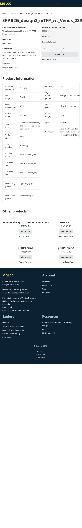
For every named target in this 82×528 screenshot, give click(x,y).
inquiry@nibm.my (21, 293)
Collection (46, 281)
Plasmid (13, 13)
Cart (44, 289)
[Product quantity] (54, 48)
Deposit (5, 322)
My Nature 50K (48, 333)
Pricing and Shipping (11, 334)
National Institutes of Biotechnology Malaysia (57, 324)
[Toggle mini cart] (61, 3)
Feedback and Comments (13, 330)
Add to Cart (60, 54)
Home (5, 13)
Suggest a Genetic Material (13, 326)
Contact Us (6, 337)
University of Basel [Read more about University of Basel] (10, 67)
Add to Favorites (49, 59)
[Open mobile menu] (79, 3)
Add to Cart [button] (25, 231)
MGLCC (5, 3)
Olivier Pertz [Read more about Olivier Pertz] (7, 43)
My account (47, 285)
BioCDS (45, 329)
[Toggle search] (52, 3)
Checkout (46, 292)
